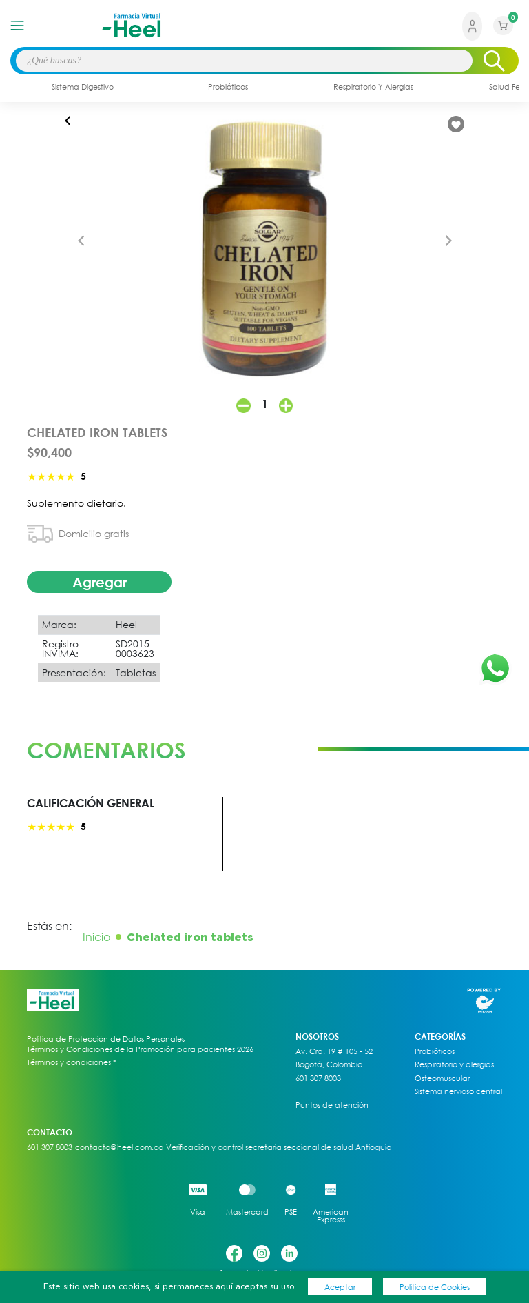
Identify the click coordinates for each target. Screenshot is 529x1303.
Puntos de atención (332, 1105)
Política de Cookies (435, 1286)
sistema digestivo (83, 86)
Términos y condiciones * (71, 1062)
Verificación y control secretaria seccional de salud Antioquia (279, 1147)
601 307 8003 (318, 1078)
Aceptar (339, 1286)
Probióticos (435, 1051)
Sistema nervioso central (458, 1091)
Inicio (96, 937)
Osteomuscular (442, 1078)
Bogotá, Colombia (329, 1064)
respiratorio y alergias (373, 86)
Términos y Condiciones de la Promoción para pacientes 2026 (140, 1049)
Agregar (99, 582)
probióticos (228, 86)
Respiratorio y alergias (454, 1064)
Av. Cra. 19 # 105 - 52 (334, 1051)
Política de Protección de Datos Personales (106, 1039)
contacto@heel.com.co (119, 1147)
